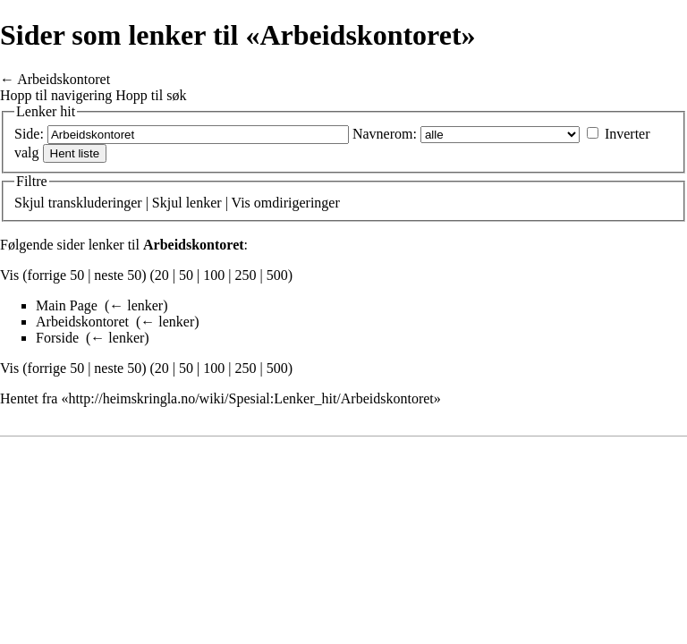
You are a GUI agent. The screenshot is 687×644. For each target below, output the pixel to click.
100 (214, 275)
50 (186, 275)
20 (162, 275)
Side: (29, 133)
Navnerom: (384, 133)
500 (277, 275)
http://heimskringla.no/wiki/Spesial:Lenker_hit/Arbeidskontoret (250, 398)
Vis (241, 202)
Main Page (67, 305)
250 (245, 275)
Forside (57, 337)
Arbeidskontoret (63, 79)
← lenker (136, 305)
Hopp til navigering (56, 95)
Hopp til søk (150, 95)
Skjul (29, 202)
